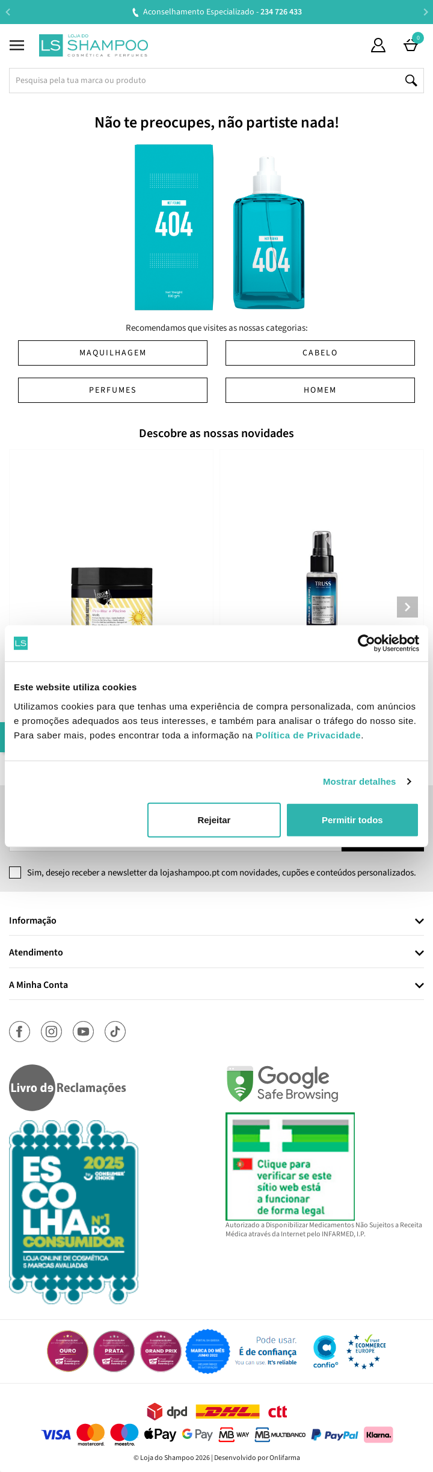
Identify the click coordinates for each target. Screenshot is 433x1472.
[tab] (216, 921)
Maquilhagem (113, 353)
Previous (7, 11)
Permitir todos (352, 819)
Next (425, 11)
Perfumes (113, 390)
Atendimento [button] (36, 953)
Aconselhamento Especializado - (222, 12)
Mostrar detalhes (359, 781)
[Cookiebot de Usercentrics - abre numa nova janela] (366, 643)
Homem (320, 390)
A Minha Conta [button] (38, 985)
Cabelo (320, 353)
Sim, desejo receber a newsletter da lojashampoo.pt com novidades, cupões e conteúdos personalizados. (221, 872)
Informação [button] (33, 921)
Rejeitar (213, 819)
